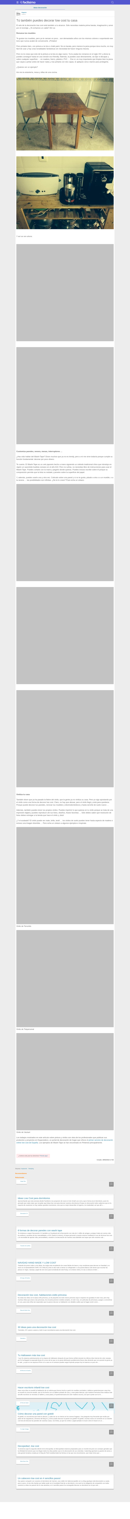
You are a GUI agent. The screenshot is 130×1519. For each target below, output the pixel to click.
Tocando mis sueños (25, 1242)
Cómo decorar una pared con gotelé (36, 1410)
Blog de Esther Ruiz (25, 1306)
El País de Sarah (24, 1399)
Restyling (31, 1165)
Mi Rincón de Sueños (25, 1367)
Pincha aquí (44, 1152)
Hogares (24, 12)
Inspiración (24, 1165)
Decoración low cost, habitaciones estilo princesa (42, 1291)
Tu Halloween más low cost (31, 1351)
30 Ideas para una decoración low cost (37, 1323)
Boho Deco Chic (24, 1457)
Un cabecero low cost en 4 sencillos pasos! (39, 1474)
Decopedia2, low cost (28, 1442)
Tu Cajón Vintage (24, 1425)
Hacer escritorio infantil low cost (33, 1384)
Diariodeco (22, 1334)
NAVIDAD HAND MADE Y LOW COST (37, 1259)
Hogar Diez (23, 1177)
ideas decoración (40, 8)
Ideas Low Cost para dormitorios (34, 1194)
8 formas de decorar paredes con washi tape (40, 1226)
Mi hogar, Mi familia (25, 1274)
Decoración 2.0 (24, 1209)
